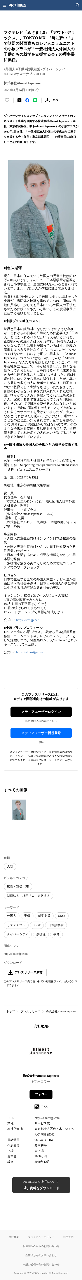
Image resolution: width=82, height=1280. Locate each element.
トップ (10, 1011)
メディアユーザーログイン (41, 712)
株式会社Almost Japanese (61, 1011)
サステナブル (16, 925)
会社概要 (14, 1237)
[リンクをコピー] (55, 100)
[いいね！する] (7, 100)
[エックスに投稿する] (19, 100)
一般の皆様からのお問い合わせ (41, 1264)
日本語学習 (56, 925)
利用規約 (68, 1237)
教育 (56, 934)
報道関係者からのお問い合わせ (41, 1246)
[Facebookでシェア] (27, 100)
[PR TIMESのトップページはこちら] (17, 5)
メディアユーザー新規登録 (41, 733)
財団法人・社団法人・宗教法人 (28, 896)
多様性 (40, 934)
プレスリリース (30, 1011)
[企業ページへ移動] (41, 1053)
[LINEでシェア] (35, 100)
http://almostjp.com (16, 953)
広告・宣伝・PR (18, 886)
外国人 (11, 915)
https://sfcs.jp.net (27, 620)
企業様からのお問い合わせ (41, 1255)
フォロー (41, 1094)
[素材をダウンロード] (47, 100)
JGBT (36, 925)
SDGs (61, 915)
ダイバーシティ (17, 934)
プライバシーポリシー (41, 1237)
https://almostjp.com (29, 652)
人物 (10, 866)
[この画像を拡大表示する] (19, 810)
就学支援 (44, 915)
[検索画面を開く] (77, 5)
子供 (27, 915)
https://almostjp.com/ (48, 1118)
